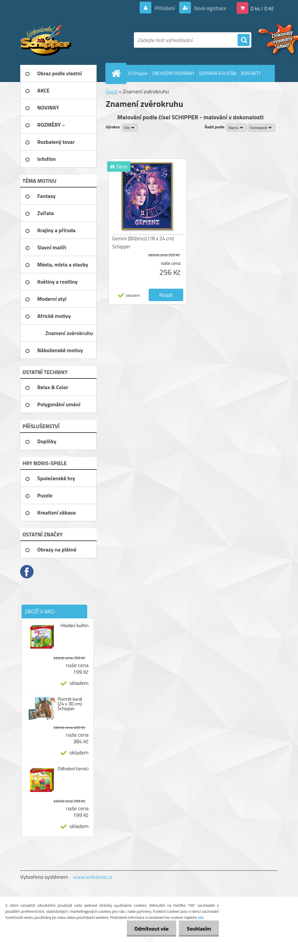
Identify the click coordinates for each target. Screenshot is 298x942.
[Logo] (66, 40)
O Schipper (138, 73)
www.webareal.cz (93, 877)
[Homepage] (117, 73)
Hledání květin (74, 625)
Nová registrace (208, 8)
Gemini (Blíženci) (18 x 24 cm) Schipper (143, 242)
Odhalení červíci (73, 768)
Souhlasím (198, 929)
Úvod (111, 91)
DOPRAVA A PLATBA (218, 73)
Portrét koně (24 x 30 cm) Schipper (69, 704)
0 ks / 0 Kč (262, 8)
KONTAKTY (251, 73)
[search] (244, 40)
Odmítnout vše (150, 929)
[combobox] (236, 128)
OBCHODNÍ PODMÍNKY (173, 73)
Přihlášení (160, 8)
